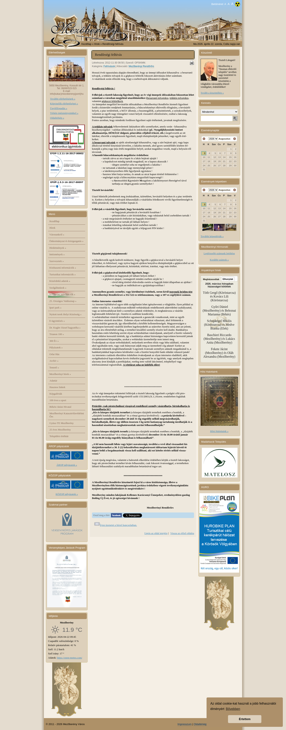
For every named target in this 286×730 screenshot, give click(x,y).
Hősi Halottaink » (219, 431)
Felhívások (109, 66)
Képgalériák (55, 393)
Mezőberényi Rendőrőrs (141, 66)
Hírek (52, 227)
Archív (54, 360)
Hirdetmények (57, 247)
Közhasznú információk (62, 267)
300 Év (54, 340)
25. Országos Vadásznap (62, 301)
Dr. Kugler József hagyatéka (65, 327)
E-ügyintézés (57, 320)
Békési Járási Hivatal (60, 406)
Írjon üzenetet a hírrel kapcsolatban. (118, 525)
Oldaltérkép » (57, 117)
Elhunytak (228, 279)
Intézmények (57, 254)
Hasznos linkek (57, 387)
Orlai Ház (54, 354)
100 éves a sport (57, 400)
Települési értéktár (59, 436)
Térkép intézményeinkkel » (64, 113)
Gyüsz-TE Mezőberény (61, 423)
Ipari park (55, 307)
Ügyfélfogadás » (58, 108)
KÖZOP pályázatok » (67, 494)
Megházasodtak (211, 279)
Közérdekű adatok (59, 280)
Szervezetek (56, 261)
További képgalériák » (212, 236)
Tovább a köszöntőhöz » (212, 92)
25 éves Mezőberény (60, 429)
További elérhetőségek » (62, 98)
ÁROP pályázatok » (66, 464)
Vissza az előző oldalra (182, 533)
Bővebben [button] (233, 709)
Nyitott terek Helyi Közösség (65, 314)
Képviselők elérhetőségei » (64, 103)
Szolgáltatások (58, 287)
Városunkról (56, 234)
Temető (54, 367)
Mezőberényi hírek (60, 374)
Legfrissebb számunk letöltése (219, 253)
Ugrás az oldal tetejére (156, 533)
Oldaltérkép (200, 724)
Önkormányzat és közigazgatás (66, 241)
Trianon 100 (56, 334)
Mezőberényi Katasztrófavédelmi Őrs (66, 415)
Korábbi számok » (219, 259)
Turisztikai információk (62, 274)
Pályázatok (56, 347)
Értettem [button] (244, 719)
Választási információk (62, 294)
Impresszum (185, 724)
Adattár (53, 380)
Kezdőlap (86, 44)
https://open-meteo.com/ (69, 657)
